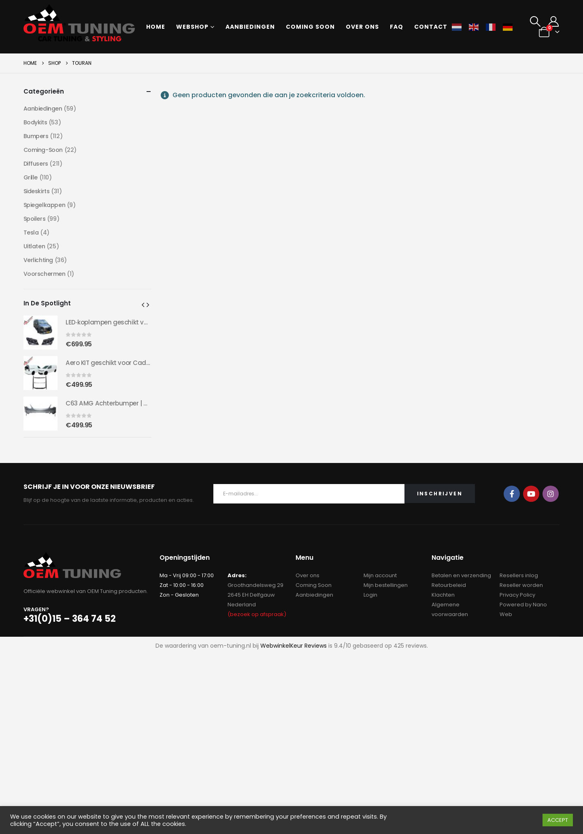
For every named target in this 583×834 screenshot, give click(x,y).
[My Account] (553, 21)
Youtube (531, 494)
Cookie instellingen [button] (509, 820)
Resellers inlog (519, 575)
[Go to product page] (40, 333)
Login (370, 595)
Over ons (362, 27)
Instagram (551, 494)
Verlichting (38, 260)
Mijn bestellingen (386, 585)
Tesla (31, 232)
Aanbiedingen (250, 27)
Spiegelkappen (44, 205)
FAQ (396, 27)
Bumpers (36, 136)
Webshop (192, 27)
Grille (30, 177)
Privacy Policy (517, 595)
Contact (430, 27)
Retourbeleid (449, 585)
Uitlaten (34, 246)
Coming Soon (314, 585)
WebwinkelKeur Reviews (293, 646)
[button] (535, 21)
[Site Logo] (79, 22)
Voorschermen (44, 274)
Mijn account (380, 575)
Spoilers (34, 219)
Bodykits (35, 122)
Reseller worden (521, 585)
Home (155, 27)
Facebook (512, 494)
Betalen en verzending (461, 575)
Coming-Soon (43, 150)
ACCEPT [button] (557, 820)
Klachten (443, 595)
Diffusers (35, 164)
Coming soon (310, 27)
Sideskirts (36, 191)
